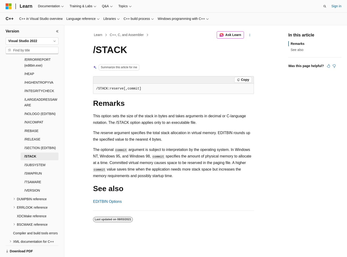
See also (297, 50)
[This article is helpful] (328, 66)
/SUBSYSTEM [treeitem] (34, 149)
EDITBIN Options (107, 201)
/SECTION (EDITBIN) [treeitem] (40, 132)
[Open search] (324, 6)
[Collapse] (57, 31)
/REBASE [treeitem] (31, 115)
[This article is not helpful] (334, 66)
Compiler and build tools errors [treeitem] (35, 217)
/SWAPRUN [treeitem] (33, 157)
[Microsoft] (9, 6)
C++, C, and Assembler (127, 35)
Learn (98, 35)
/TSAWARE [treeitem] (32, 166)
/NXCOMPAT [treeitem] (33, 106)
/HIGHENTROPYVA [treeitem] (38, 66)
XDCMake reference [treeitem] (32, 200)
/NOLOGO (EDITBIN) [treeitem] (40, 98)
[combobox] (32, 41)
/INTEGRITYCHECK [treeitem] (39, 75)
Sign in (336, 6)
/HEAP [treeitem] (29, 58)
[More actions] (250, 35)
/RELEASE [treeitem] (32, 123)
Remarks (297, 44)
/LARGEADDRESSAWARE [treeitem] (40, 86)
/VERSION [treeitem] (32, 174)
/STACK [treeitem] (30, 140)
